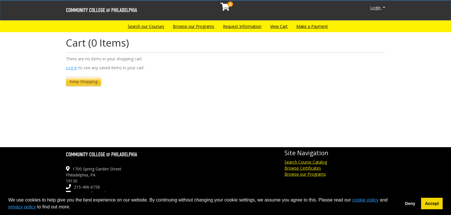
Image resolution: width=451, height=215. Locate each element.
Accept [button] (432, 203)
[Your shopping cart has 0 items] (225, 8)
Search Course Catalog (305, 162)
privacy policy (22, 206)
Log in (71, 67)
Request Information (242, 26)
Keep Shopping (84, 81)
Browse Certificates (302, 168)
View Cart (279, 26)
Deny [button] (410, 203)
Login (376, 7)
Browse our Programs (193, 26)
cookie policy (365, 199)
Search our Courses (146, 26)
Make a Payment (312, 26)
